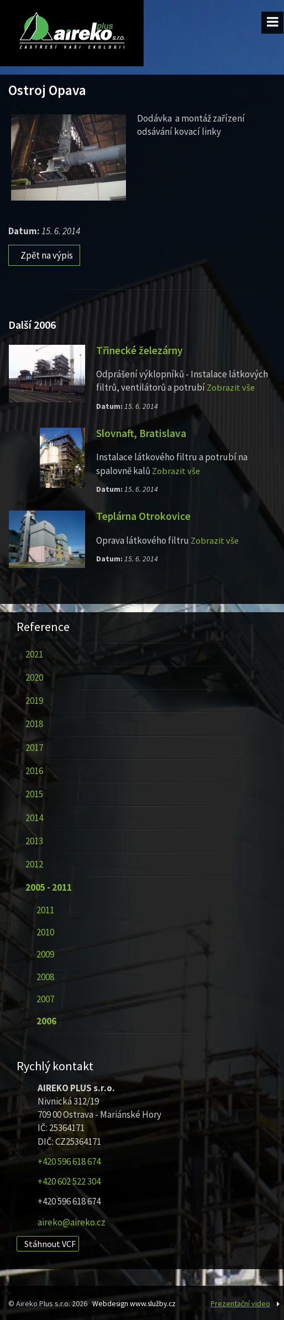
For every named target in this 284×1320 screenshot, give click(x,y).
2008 (45, 975)
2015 (34, 792)
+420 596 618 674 (69, 1160)
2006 (46, 1019)
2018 (34, 722)
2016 (34, 769)
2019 (34, 699)
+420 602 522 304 (69, 1180)
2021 (34, 652)
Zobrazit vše (231, 386)
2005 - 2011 (48, 886)
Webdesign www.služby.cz (136, 1302)
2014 (34, 815)
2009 (45, 952)
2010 (45, 930)
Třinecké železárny (140, 349)
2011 (45, 908)
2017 (34, 746)
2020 (34, 676)
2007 (45, 997)
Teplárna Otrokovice (144, 514)
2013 (34, 839)
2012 (34, 862)
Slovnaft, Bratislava (142, 431)
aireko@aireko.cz (72, 1220)
